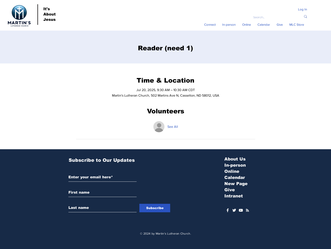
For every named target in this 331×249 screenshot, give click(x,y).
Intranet (233, 196)
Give (229, 189)
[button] (210, 25)
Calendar (234, 177)
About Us (235, 159)
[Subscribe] (154, 208)
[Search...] (274, 17)
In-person (235, 165)
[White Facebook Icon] (227, 210)
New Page (236, 183)
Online (231, 171)
